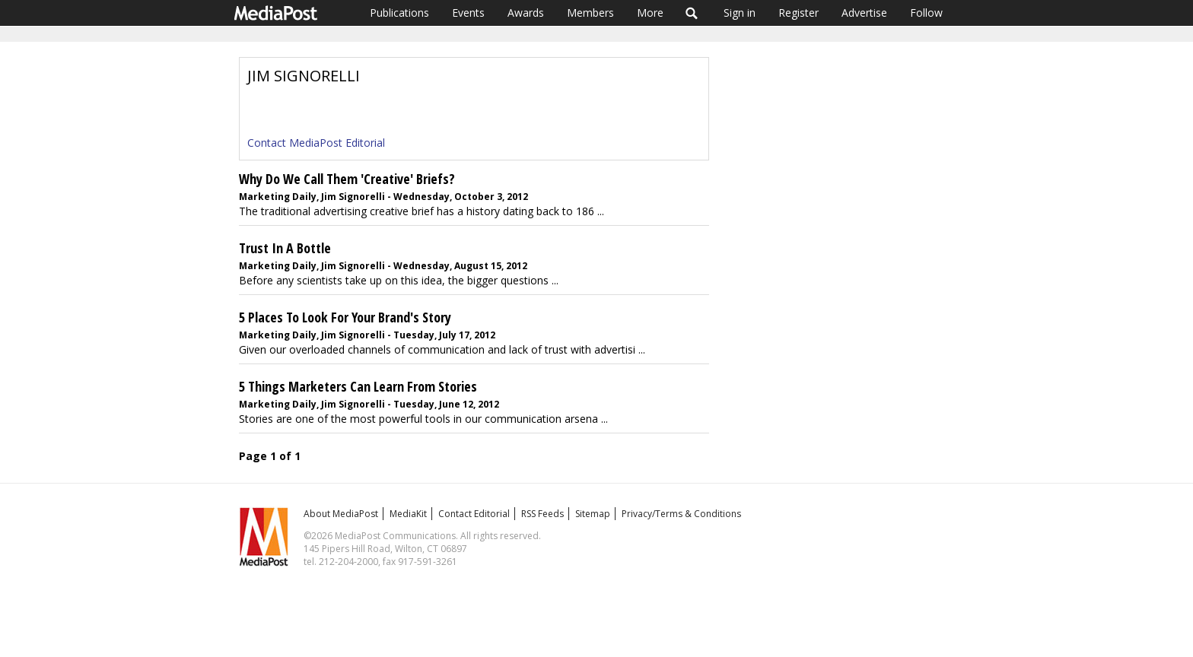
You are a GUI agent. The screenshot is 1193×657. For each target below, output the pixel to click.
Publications (399, 12)
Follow (926, 12)
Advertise (864, 12)
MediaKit (408, 513)
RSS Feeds (542, 513)
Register (798, 12)
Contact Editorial (474, 513)
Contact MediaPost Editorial (316, 142)
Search (692, 13)
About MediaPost (341, 513)
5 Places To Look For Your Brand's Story (345, 317)
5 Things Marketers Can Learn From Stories (358, 386)
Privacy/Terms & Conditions (681, 513)
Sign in (740, 12)
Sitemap (592, 513)
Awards (525, 12)
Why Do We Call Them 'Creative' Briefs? (347, 179)
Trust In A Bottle (285, 248)
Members (590, 12)
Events (468, 12)
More (650, 12)
